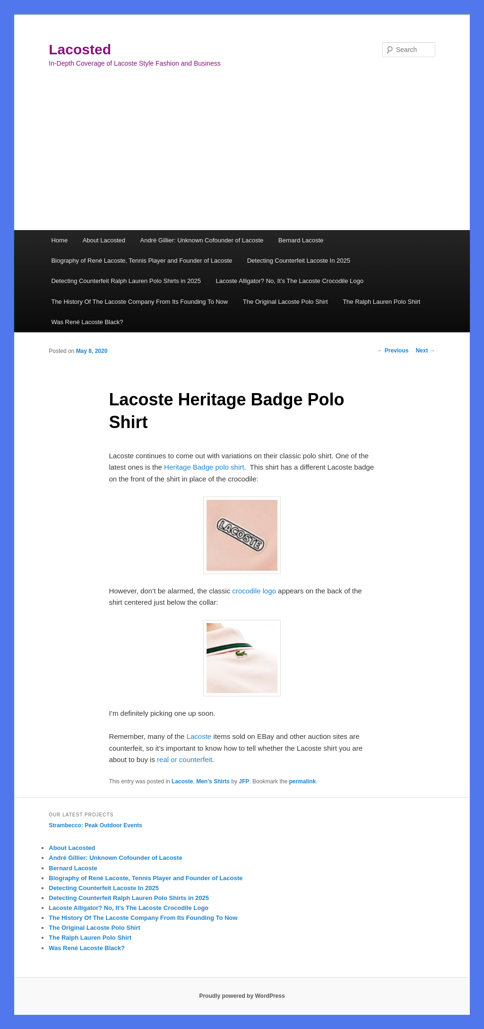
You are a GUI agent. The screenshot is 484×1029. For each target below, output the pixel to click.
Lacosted (80, 49)
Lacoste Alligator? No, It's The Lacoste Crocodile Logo (128, 907)
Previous (392, 350)
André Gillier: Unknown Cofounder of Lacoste (201, 240)
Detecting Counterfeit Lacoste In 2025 (298, 260)
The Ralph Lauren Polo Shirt (381, 301)
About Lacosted (104, 240)
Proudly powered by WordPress (242, 996)
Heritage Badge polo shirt (204, 467)
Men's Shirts (213, 781)
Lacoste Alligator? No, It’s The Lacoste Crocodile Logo (289, 280)
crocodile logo (254, 591)
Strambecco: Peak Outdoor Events (95, 825)
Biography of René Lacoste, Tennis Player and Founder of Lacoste (141, 260)
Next (425, 350)
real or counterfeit (184, 759)
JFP (244, 781)
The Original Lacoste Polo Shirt (285, 301)
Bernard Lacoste (300, 240)
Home (59, 240)
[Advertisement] (242, 159)
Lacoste (199, 736)
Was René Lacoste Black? (87, 322)
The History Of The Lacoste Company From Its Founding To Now (139, 301)
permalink (302, 781)
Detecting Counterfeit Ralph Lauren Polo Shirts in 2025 (126, 280)
